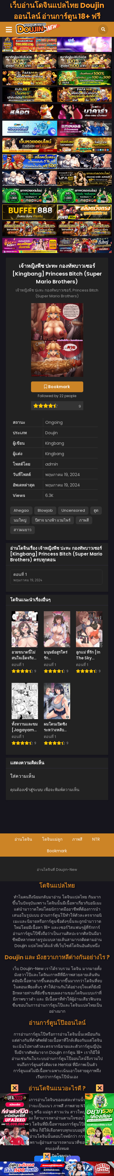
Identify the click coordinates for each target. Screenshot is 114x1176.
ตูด (96, 510)
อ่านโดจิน (23, 839)
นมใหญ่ (20, 520)
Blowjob (45, 510)
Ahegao (21, 510)
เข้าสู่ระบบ (33, 790)
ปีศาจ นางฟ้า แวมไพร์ (52, 520)
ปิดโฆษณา (57, 1156)
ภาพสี (84, 520)
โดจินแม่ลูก (52, 839)
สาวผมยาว (22, 530)
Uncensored (73, 510)
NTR (96, 839)
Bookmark (57, 851)
